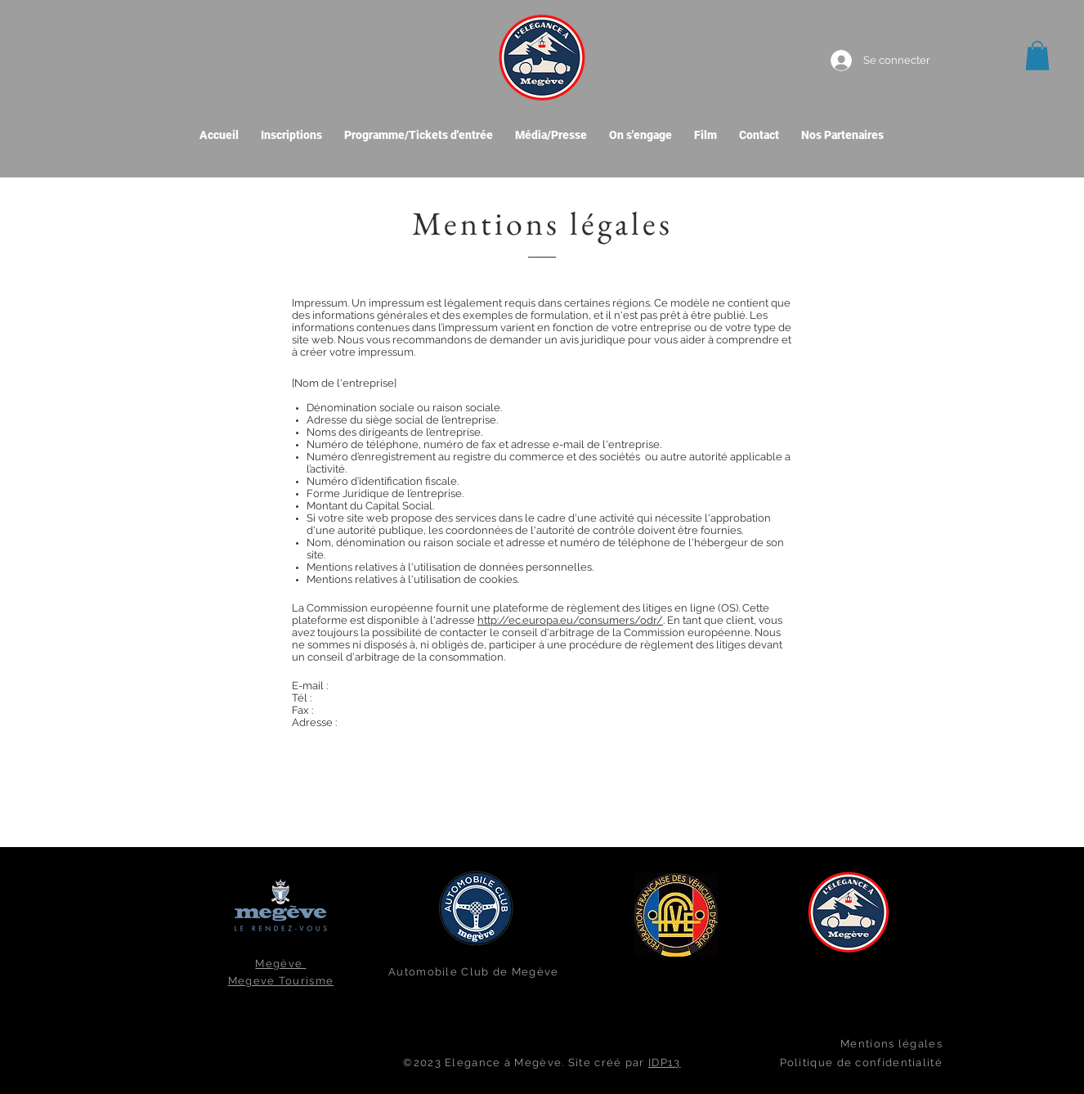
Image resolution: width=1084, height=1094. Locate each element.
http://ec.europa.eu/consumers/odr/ (570, 620)
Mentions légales (891, 1044)
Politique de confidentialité (861, 1062)
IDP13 (664, 1062)
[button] (1037, 55)
